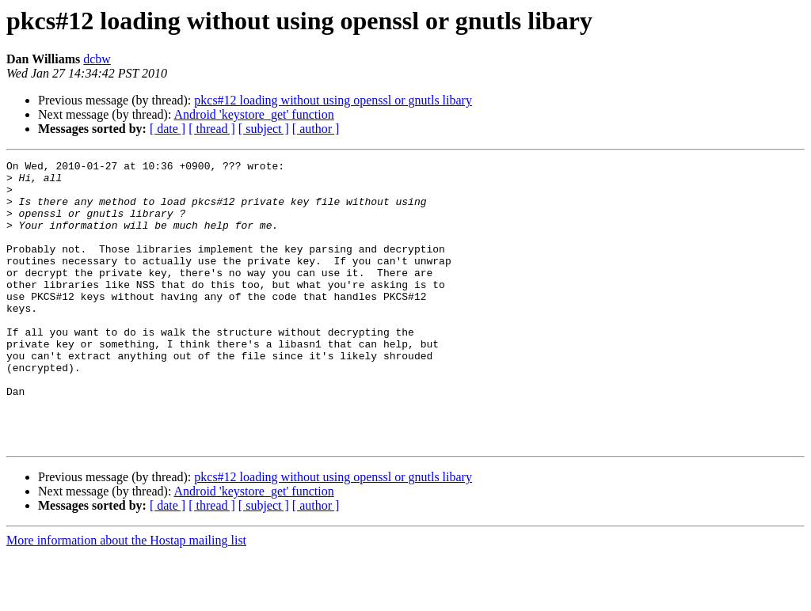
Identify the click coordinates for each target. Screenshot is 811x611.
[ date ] (167, 128)
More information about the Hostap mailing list (126, 597)
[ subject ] (263, 128)
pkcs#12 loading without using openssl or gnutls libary (333, 100)
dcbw (97, 59)
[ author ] (316, 128)
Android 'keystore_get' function (254, 114)
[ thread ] (211, 128)
